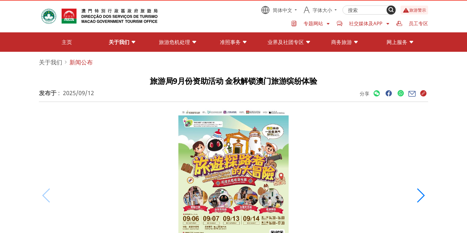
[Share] (376, 93)
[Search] (391, 10)
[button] (420, 195)
